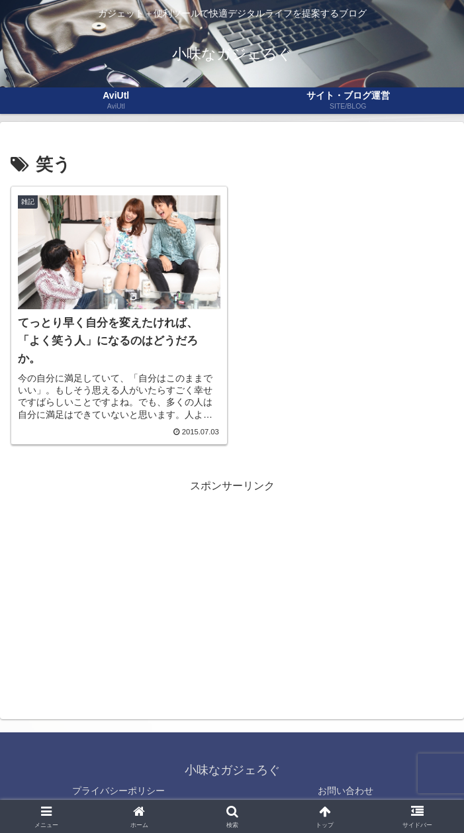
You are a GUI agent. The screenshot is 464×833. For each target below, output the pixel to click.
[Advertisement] (232, 588)
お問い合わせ (345, 790)
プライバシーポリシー (118, 790)
